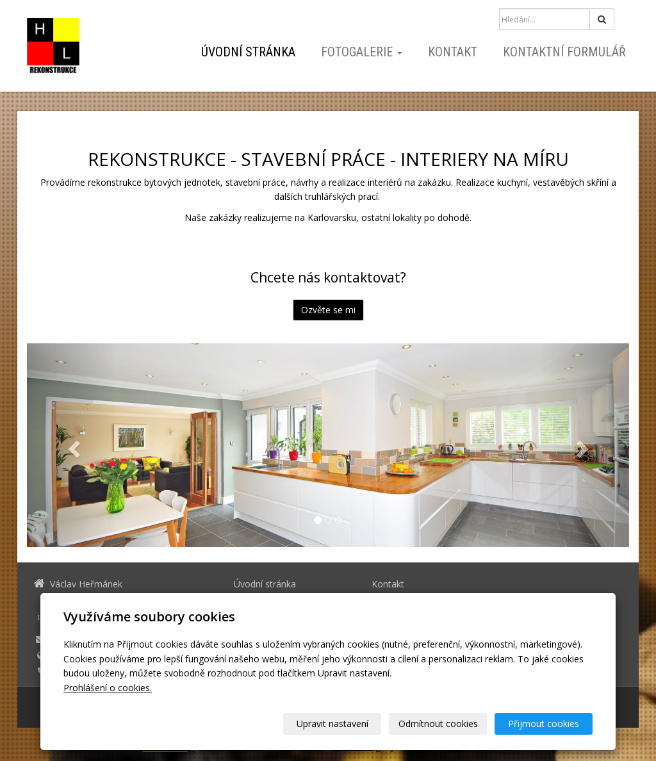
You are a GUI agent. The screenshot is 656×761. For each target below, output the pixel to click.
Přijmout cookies (543, 723)
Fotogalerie (361, 52)
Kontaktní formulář (564, 52)
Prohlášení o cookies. (107, 688)
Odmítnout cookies (438, 723)
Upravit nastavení (332, 723)
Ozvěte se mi (328, 310)
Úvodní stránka (248, 52)
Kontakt (452, 52)
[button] (72, 445)
